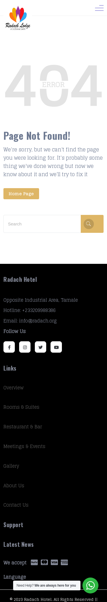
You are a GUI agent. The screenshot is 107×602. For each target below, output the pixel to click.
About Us (13, 486)
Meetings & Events (24, 446)
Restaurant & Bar (22, 427)
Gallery (11, 466)
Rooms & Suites (21, 407)
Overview (13, 388)
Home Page (21, 193)
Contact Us (16, 505)
